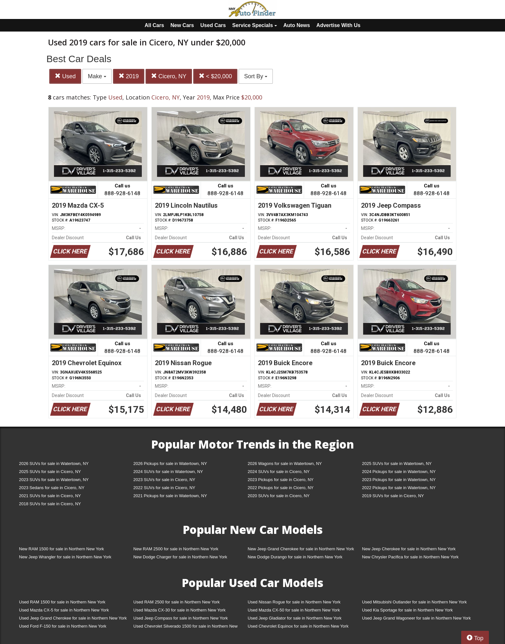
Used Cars (213, 25)
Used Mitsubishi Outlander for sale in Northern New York (414, 602)
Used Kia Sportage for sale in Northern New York (407, 610)
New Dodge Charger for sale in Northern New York (180, 556)
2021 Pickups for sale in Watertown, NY (170, 495)
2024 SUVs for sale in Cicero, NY (279, 471)
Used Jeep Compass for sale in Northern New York (180, 618)
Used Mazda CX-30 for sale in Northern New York (179, 610)
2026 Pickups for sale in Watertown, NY (170, 463)
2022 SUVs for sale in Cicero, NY (164, 487)
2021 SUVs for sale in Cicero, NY (50, 495)
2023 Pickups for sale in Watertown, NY (399, 479)
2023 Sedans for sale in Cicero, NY (51, 487)
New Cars (182, 25)
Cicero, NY (168, 76)
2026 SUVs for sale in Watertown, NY (54, 463)
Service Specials (254, 25)
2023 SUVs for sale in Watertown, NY (54, 479)
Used (65, 76)
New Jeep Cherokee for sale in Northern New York (408, 548)
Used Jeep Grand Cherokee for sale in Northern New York (73, 618)
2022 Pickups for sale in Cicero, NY (280, 487)
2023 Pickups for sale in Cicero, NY (280, 479)
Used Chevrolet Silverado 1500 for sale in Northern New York (185, 627)
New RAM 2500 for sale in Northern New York (175, 548)
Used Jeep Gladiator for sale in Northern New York (294, 618)
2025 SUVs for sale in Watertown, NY (397, 463)
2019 (129, 76)
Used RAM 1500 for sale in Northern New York (62, 602)
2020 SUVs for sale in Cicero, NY (279, 495)
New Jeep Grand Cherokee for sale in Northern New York (301, 548)
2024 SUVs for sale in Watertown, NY (168, 471)
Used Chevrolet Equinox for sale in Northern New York (298, 626)
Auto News (296, 25)
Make (97, 76)
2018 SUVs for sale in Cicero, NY (50, 503)
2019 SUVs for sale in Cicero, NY (393, 495)
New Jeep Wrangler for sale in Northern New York (65, 556)
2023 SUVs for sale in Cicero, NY (164, 479)
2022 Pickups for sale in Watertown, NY (399, 487)
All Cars (154, 25)
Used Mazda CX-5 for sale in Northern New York (64, 610)
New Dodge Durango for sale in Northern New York (295, 556)
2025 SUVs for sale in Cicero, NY (50, 471)
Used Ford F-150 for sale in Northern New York (62, 626)
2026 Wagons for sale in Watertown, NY (285, 463)
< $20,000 (215, 76)
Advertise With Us (338, 25)
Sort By (255, 76)
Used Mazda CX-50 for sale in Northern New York (294, 610)
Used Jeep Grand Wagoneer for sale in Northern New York (416, 618)
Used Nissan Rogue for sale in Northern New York (294, 602)
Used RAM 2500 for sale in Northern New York (176, 602)
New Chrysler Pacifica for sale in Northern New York (410, 556)
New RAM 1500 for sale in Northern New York (61, 548)
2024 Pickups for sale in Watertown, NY (399, 471)
